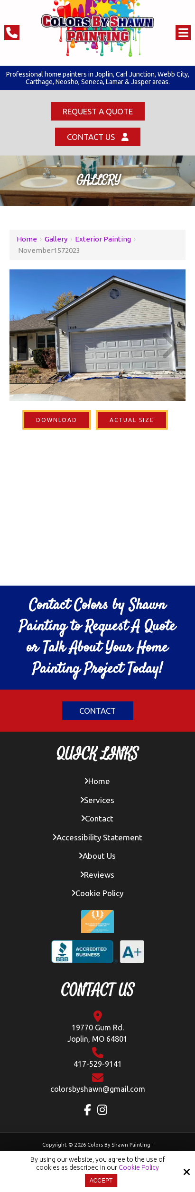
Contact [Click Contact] (97, 710)
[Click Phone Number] (12, 32)
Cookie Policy (139, 1167)
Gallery (56, 239)
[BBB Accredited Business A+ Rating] (97, 955)
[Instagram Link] (104, 1109)
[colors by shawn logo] (98, 28)
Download (56, 420)
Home (27, 239)
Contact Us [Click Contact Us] (98, 136)
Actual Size (132, 420)
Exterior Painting (103, 239)
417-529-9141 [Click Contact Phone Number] (98, 1057)
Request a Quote (98, 111)
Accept (101, 1180)
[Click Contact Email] (97, 1082)
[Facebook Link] (89, 1109)
